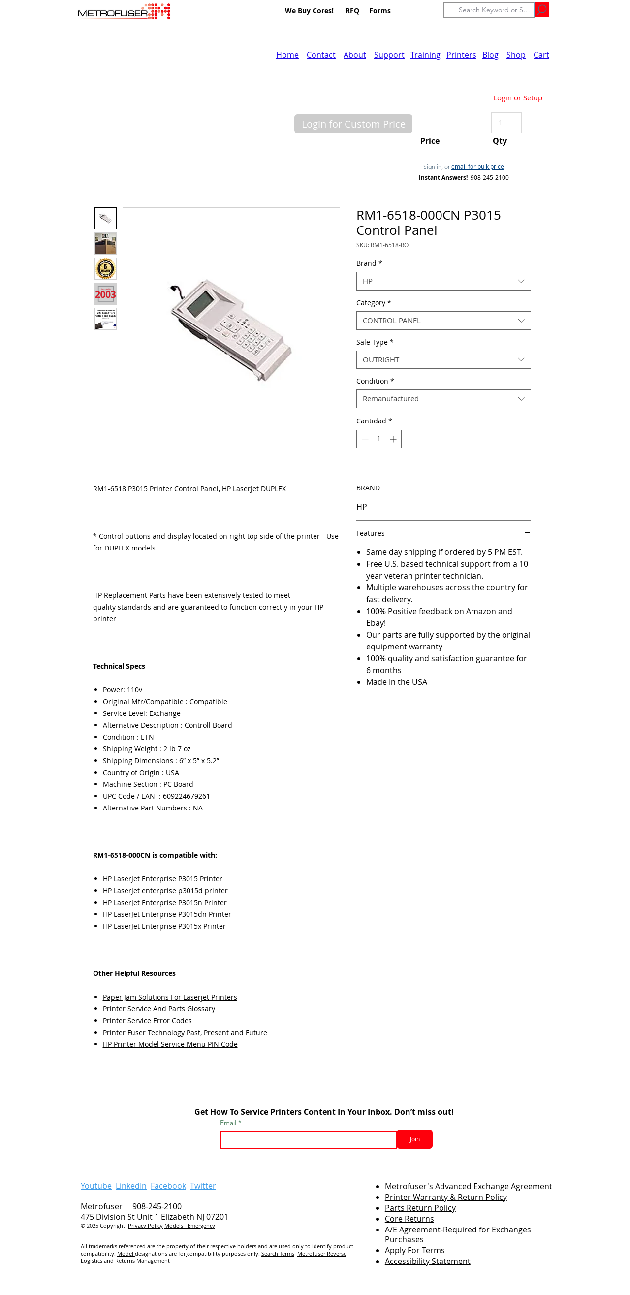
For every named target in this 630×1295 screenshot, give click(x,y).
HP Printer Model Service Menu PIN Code (170, 1044)
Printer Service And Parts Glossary (159, 1008)
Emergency (201, 1225)
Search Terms (277, 1253)
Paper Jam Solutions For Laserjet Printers (170, 997)
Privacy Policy (145, 1225)
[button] (353, 123)
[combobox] (443, 281)
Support (389, 54)
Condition (375, 381)
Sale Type (375, 342)
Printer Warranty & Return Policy (446, 1197)
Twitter (203, 1185)
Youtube (96, 1185)
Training (425, 54)
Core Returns (409, 1218)
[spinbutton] (379, 439)
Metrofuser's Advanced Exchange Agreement (468, 1186)
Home (287, 54)
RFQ (352, 10)
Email (229, 1122)
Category (373, 302)
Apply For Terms (415, 1250)
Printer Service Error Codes (147, 1020)
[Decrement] (364, 439)
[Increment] (394, 439)
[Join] (415, 1139)
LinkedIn (131, 1185)
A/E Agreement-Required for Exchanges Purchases (458, 1234)
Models (176, 1225)
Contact (321, 54)
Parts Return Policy (420, 1207)
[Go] (541, 9)
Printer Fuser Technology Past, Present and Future (185, 1032)
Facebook (168, 1185)
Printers (461, 54)
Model (126, 1253)
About (355, 54)
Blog (490, 54)
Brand (369, 263)
